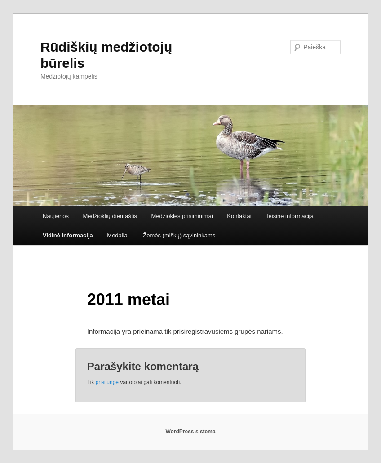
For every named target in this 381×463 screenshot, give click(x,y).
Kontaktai (239, 216)
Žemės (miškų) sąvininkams (179, 235)
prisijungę (107, 382)
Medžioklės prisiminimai (182, 216)
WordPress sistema (190, 431)
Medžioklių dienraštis (110, 216)
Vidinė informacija (68, 235)
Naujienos (56, 216)
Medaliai (117, 235)
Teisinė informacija (290, 216)
